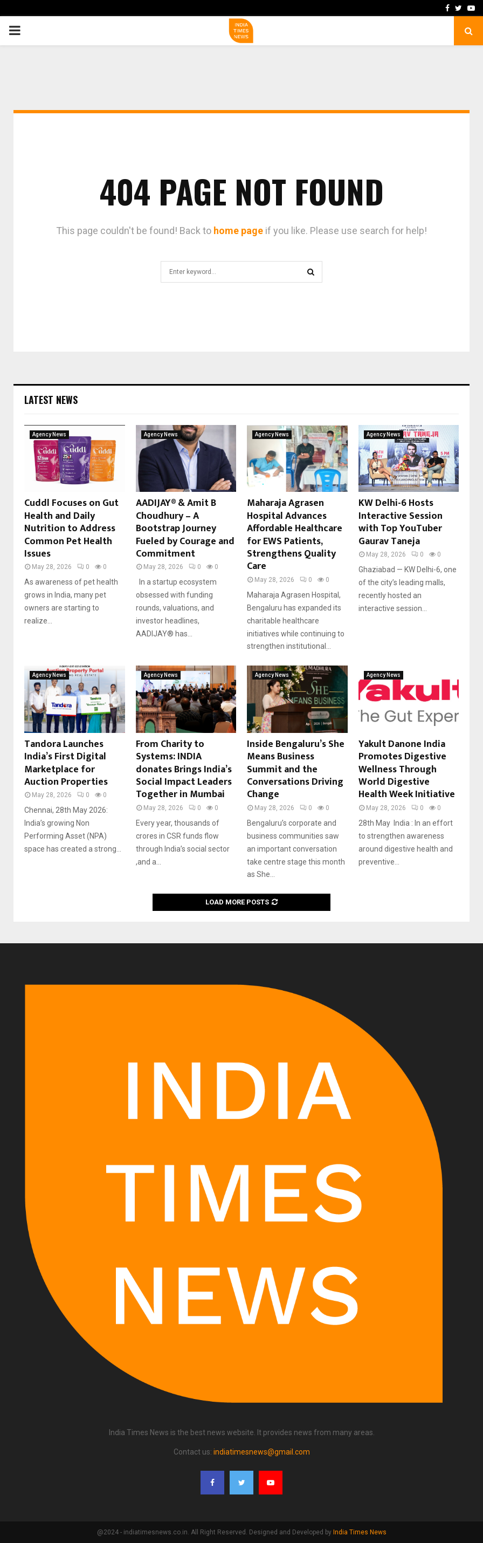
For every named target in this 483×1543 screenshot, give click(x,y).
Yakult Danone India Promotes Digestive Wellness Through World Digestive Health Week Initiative (406, 769)
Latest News (51, 400)
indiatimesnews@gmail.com (261, 1452)
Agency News (49, 434)
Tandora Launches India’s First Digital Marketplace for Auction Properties (66, 763)
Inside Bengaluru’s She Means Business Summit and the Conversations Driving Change (295, 769)
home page (238, 230)
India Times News (360, 1532)
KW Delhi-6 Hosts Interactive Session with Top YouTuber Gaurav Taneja (400, 522)
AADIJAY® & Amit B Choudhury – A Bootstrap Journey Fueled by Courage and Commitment (185, 528)
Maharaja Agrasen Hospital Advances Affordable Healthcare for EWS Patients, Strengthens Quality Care (294, 534)
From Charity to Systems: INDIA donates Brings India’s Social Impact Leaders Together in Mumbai (184, 769)
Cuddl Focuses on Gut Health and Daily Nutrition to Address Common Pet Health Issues (71, 528)
